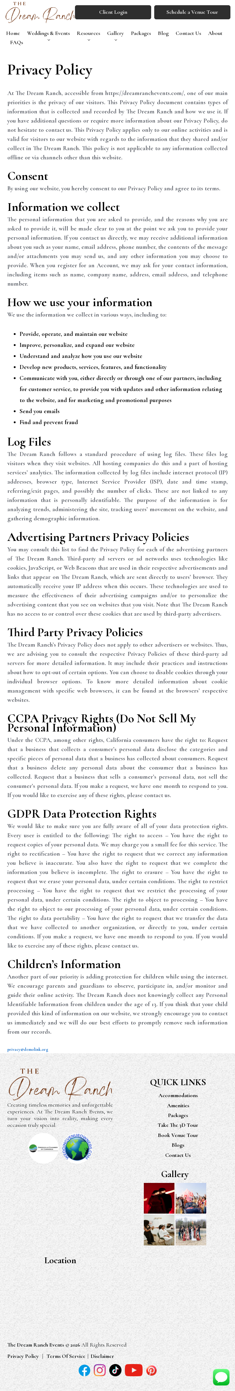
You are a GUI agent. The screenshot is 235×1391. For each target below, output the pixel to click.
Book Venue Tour (178, 1135)
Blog (163, 33)
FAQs (16, 42)
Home (13, 33)
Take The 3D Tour (178, 1126)
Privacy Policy (23, 1356)
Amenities (178, 1106)
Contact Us (188, 33)
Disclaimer (102, 1356)
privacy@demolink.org (27, 1049)
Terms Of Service (66, 1356)
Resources (88, 33)
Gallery (115, 33)
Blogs (178, 1145)
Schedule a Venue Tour (192, 12)
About (215, 33)
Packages (141, 33)
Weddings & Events (48, 33)
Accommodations (178, 1096)
